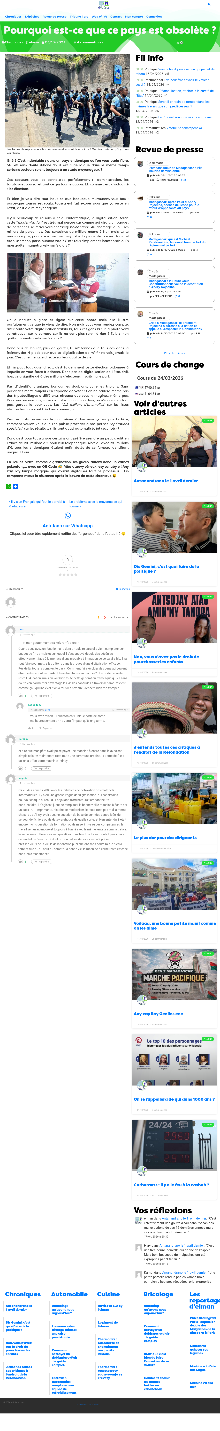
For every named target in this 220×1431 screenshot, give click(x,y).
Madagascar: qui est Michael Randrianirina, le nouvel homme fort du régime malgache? (177, 242)
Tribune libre (79, 16)
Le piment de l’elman (108, 1324)
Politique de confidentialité (87, 1404)
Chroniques (13, 16)
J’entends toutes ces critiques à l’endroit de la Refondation (167, 750)
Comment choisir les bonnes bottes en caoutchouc (157, 1383)
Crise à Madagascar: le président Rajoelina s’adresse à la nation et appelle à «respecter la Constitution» (175, 326)
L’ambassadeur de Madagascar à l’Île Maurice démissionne (175, 169)
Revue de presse (54, 16)
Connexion (154, 16)
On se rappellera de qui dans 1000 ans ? (174, 1099)
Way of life (99, 16)
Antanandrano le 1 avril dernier (166, 480)
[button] (174, 353)
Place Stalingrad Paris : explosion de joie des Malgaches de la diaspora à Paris (203, 1325)
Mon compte (134, 16)
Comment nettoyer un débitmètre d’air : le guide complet (64, 1357)
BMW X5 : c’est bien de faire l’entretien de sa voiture (156, 1359)
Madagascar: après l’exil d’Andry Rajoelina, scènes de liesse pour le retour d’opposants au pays (174, 205)
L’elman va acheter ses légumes (199, 1349)
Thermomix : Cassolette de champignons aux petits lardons (108, 1346)
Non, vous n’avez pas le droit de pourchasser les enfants (166, 659)
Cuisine (108, 1294)
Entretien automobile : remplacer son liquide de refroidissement (64, 1385)
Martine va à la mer (201, 1385)
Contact (116, 16)
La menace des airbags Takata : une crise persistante (64, 1331)
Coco (22, 629)
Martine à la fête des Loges (203, 1368)
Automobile (69, 1294)
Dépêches (32, 16)
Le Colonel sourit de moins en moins (185, 117)
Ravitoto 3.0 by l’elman (110, 1307)
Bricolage (158, 1294)
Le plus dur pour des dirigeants (165, 837)
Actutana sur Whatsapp (68, 526)
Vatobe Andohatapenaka (184, 128)
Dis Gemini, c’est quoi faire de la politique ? (18, 1326)
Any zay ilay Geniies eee (158, 1013)
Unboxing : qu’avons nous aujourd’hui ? (63, 1309)
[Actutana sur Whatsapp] (67, 515)
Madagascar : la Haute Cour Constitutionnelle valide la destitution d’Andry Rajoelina (176, 284)
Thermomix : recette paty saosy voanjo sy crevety (110, 1372)
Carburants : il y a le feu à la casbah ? (171, 1185)
